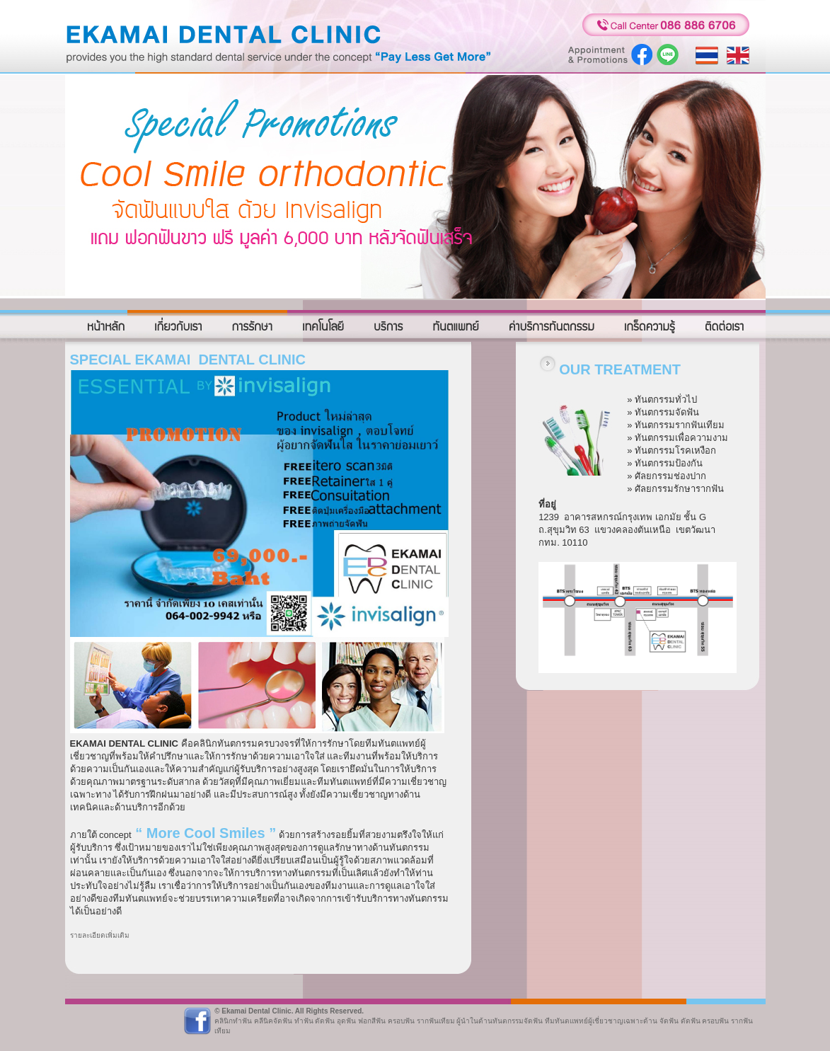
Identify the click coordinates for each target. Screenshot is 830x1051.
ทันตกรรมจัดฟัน (667, 412)
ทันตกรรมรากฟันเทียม (680, 425)
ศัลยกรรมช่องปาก (670, 476)
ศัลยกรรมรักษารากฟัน (679, 488)
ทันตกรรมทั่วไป (666, 399)
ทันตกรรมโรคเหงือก (675, 450)
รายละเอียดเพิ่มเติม (99, 935)
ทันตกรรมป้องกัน (669, 463)
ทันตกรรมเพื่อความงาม (681, 437)
